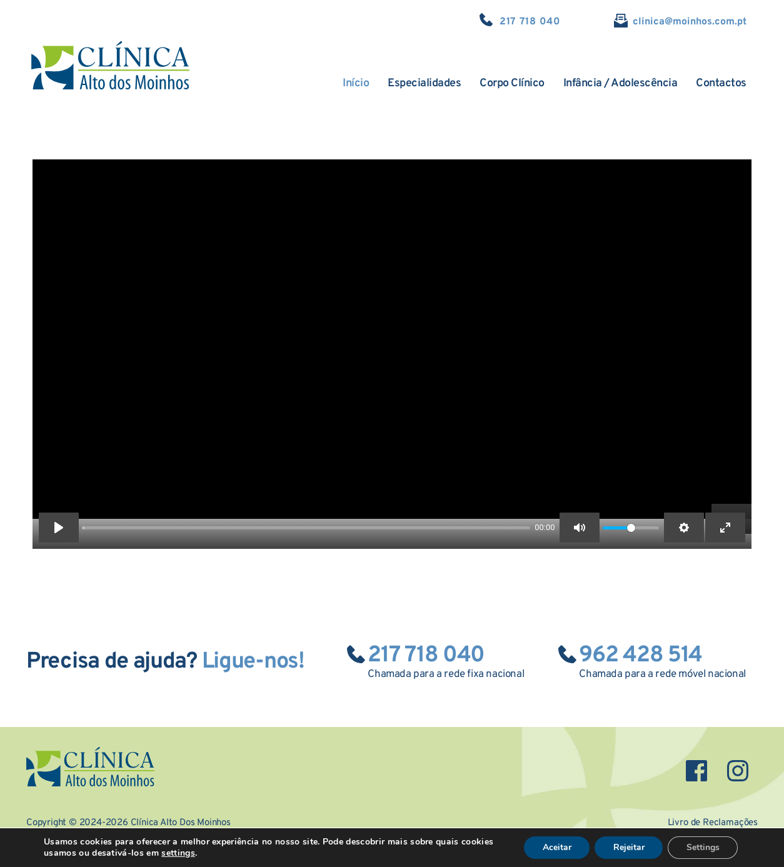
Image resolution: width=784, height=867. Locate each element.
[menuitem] (356, 83)
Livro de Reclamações (713, 822)
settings (178, 853)
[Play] (59, 528)
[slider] (306, 527)
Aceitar (555, 847)
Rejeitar (627, 847)
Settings (702, 847)
